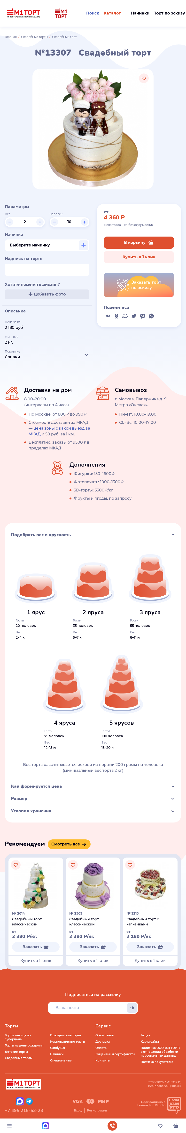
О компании (104, 1035)
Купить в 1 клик (139, 257)
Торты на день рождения (24, 1045)
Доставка (102, 1041)
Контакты (102, 1060)
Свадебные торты (34, 37)
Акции (145, 1035)
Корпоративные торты (67, 1041)
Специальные (61, 1060)
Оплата (101, 1048)
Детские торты (16, 1052)
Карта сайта (150, 1041)
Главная (11, 37)
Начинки (56, 1054)
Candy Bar (57, 1048)
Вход (78, 1110)
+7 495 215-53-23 (24, 1110)
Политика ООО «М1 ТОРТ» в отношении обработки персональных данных (160, 1051)
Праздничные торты (66, 1035)
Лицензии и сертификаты (115, 1054)
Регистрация (97, 1110)
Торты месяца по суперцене (18, 1037)
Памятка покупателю (157, 1062)
